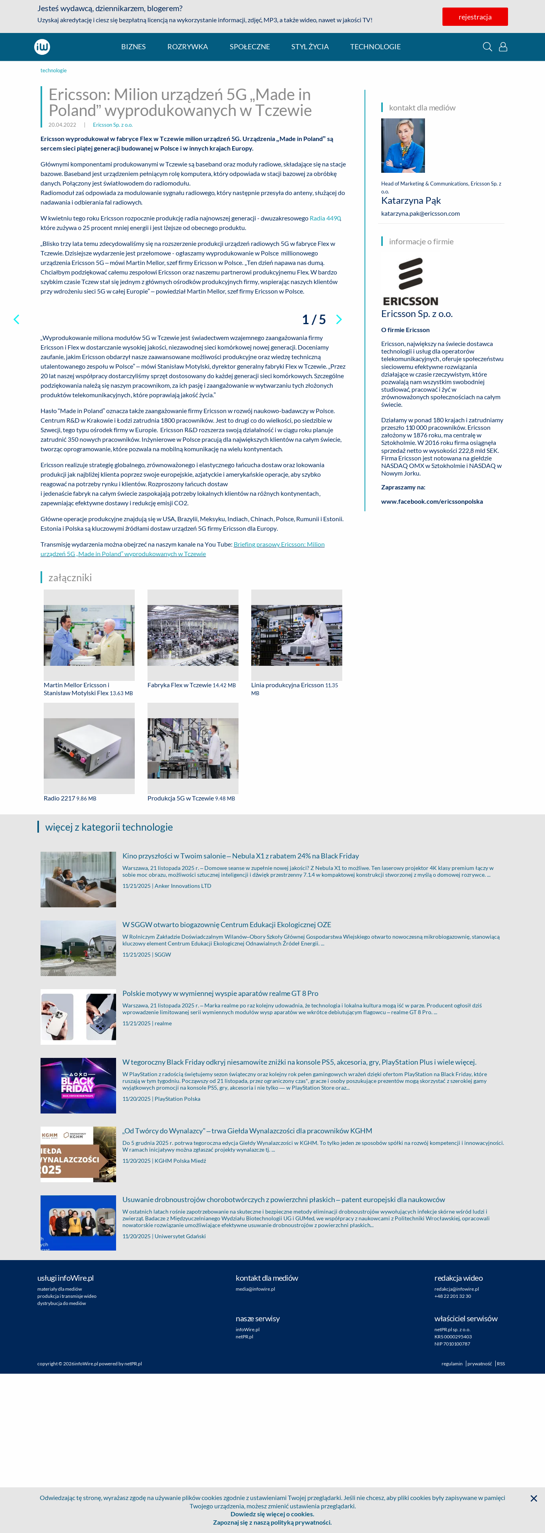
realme (163, 1182)
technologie (375, 47)
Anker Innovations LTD (183, 1045)
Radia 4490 (325, 218)
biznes (133, 47)
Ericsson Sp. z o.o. (113, 125)
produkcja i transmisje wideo (67, 1455)
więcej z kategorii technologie (109, 986)
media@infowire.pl (255, 1448)
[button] (487, 46)
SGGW (163, 1113)
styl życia (310, 47)
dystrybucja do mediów (61, 1462)
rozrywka (187, 47)
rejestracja (475, 16)
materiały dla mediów (59, 1448)
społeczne (250, 47)
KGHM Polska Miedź (180, 1319)
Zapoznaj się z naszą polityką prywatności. (272, 1522)
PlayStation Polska (177, 1258)
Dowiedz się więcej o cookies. (272, 1514)
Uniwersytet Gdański (180, 1395)
